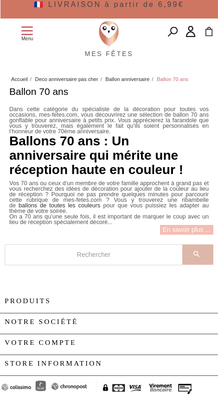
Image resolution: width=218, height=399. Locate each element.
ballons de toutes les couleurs (59, 205)
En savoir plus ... (187, 229)
